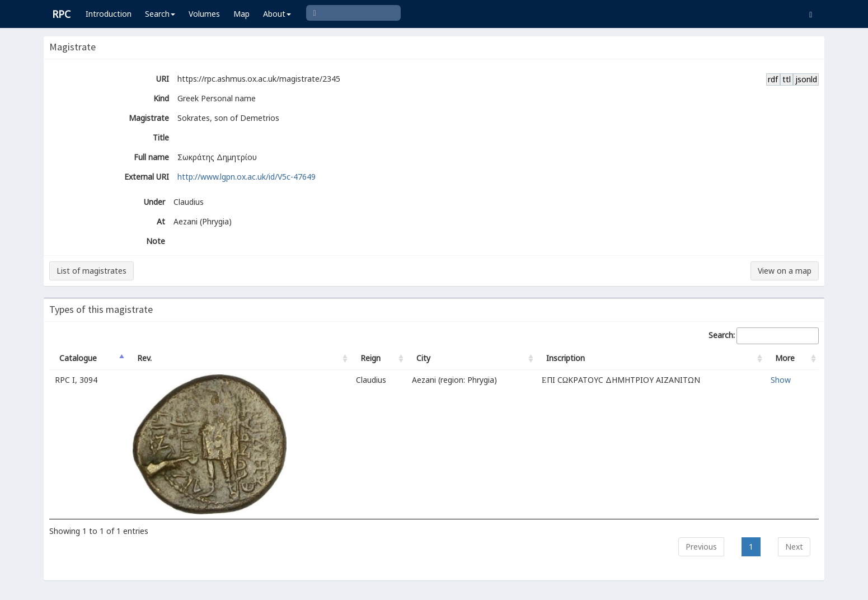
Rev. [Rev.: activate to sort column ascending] (144, 358)
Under (154, 201)
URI (162, 78)
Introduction (109, 13)
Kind (161, 98)
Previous (701, 546)
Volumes (204, 13)
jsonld (806, 79)
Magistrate (149, 117)
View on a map (784, 270)
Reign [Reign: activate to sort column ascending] (370, 358)
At (161, 221)
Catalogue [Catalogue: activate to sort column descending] (78, 358)
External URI (146, 176)
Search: (764, 335)
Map (241, 13)
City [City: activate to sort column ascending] (423, 358)
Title (161, 137)
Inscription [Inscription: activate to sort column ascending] (565, 358)
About (277, 13)
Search (160, 13)
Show (781, 379)
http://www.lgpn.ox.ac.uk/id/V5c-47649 (246, 176)
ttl (786, 79)
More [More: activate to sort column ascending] (785, 358)
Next (794, 546)
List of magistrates (91, 270)
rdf (773, 79)
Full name (151, 157)
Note (155, 241)
